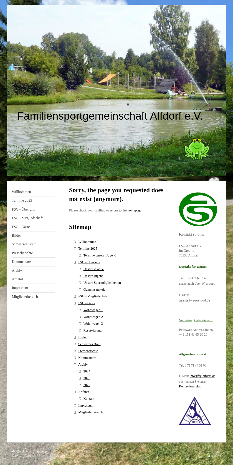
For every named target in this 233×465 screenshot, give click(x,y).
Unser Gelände (93, 269)
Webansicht (213, 455)
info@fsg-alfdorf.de (202, 376)
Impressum (86, 405)
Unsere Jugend (93, 276)
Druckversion (23, 451)
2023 (86, 378)
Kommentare (87, 357)
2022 (86, 385)
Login (217, 451)
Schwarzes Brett (89, 344)
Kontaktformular (189, 386)
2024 (86, 371)
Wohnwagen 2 (93, 317)
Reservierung (92, 330)
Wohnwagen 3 (93, 323)
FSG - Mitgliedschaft (92, 296)
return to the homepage (126, 210)
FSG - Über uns (89, 262)
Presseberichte (88, 351)
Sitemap (41, 451)
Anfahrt (83, 392)
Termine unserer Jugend (99, 255)
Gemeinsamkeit (94, 289)
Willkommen (87, 242)
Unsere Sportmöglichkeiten (102, 282)
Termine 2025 (87, 248)
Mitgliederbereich (90, 412)
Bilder (82, 337)
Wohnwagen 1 (93, 310)
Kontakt (88, 398)
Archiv (83, 364)
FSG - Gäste (86, 303)
